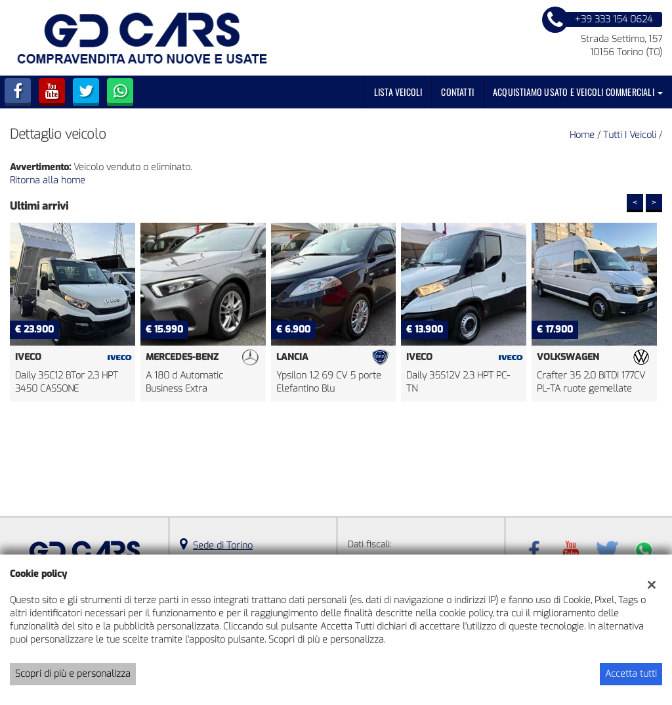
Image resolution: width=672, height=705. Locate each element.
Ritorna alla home (47, 180)
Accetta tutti (631, 674)
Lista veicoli (398, 92)
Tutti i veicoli (629, 135)
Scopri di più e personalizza (73, 674)
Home (582, 135)
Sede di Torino (223, 545)
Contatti (457, 92)
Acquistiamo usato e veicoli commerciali (578, 92)
